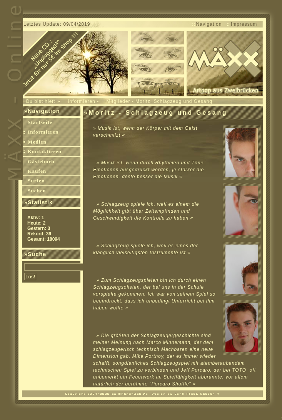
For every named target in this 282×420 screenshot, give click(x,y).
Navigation (209, 24)
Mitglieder (118, 101)
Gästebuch (41, 161)
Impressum (244, 24)
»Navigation (42, 111)
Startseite (40, 122)
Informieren (81, 101)
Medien (37, 142)
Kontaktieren (45, 151)
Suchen (37, 190)
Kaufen (37, 171)
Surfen (36, 181)
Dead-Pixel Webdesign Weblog (142, 393)
